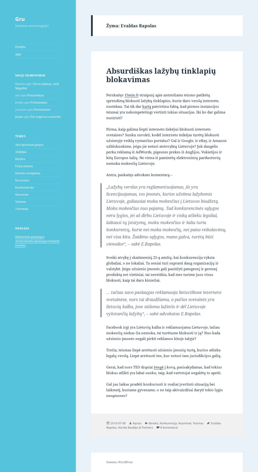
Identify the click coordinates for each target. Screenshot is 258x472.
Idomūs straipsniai (27, 173)
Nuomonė (21, 195)
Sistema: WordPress (119, 462)
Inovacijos (22, 180)
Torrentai (21, 209)
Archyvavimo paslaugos (31, 241)
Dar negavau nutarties (45, 117)
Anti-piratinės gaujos (29, 145)
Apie (18, 54)
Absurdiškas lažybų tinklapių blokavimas (161, 75)
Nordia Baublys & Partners (135, 427)
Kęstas (137, 423)
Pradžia (20, 47)
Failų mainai (24, 166)
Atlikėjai (21, 152)
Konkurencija (24, 187)
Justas (19, 117)
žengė (159, 367)
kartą (146, 106)
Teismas (20, 202)
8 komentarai (169, 427)
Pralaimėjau (35, 95)
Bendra (20, 159)
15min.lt (131, 95)
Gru (20, 18)
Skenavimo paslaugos (29, 237)
